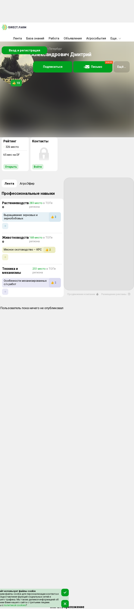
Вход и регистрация (24, 50)
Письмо (97, 65)
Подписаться (52, 67)
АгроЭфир (27, 183)
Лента (17, 38)
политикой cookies (14, 605)
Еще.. (116, 38)
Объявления (73, 38)
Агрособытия (96, 38)
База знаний (35, 38)
